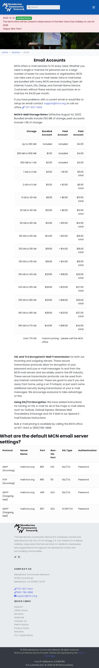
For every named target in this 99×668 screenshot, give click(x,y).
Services (16, 52)
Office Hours (21, 610)
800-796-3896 (23, 592)
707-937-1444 (32, 107)
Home (5, 52)
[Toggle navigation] (94, 7)
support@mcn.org (55, 103)
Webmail (19, 617)
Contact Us (20, 621)
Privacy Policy (21, 628)
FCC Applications (23, 635)
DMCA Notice (21, 624)
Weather (19, 631)
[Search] (43, 7)
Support (18, 606)
